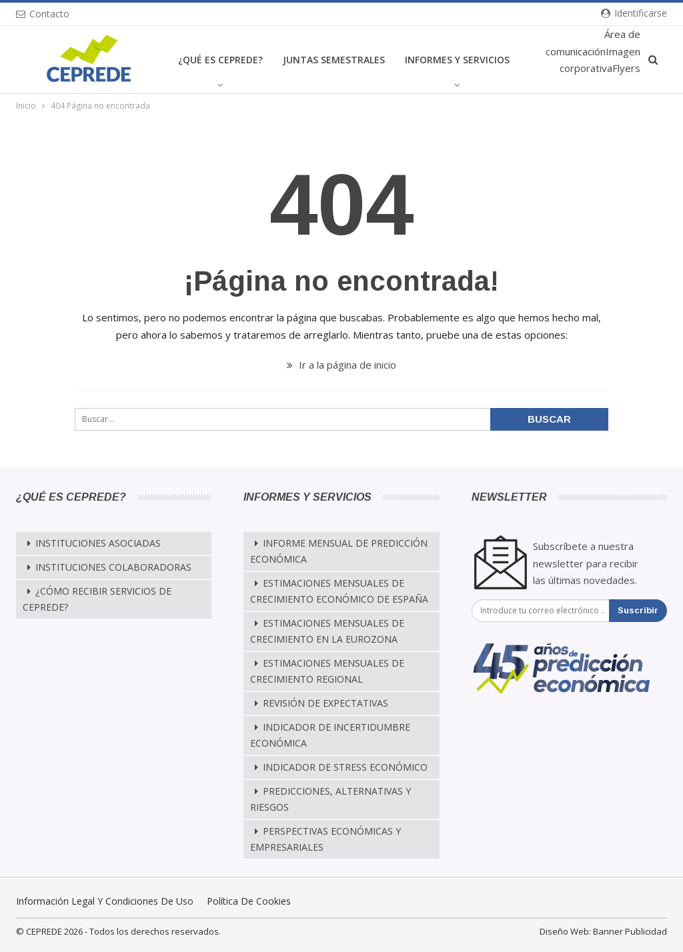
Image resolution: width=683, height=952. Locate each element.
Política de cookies (249, 901)
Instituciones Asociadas (98, 543)
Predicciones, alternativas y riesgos (330, 799)
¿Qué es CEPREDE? (220, 59)
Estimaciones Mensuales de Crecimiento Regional (327, 671)
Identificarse (634, 13)
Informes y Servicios (457, 59)
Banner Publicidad (630, 931)
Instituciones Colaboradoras (113, 567)
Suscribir (638, 610)
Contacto (42, 13)
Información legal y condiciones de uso (104, 901)
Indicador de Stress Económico (345, 767)
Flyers (626, 68)
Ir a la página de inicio (341, 364)
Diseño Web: (565, 931)
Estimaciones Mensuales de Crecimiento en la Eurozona (327, 631)
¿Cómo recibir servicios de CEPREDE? (97, 599)
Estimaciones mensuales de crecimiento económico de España (339, 591)
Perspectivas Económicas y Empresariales (325, 839)
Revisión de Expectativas (325, 703)
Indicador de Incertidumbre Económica (330, 735)
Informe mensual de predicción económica (339, 551)
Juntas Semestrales (334, 59)
